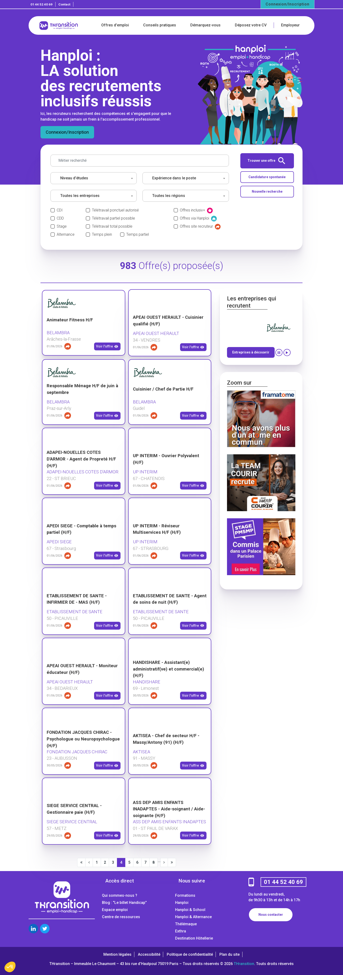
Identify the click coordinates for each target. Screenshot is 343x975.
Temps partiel (137, 234)
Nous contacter (270, 914)
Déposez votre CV (251, 25)
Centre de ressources (121, 917)
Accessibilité (149, 954)
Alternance (66, 234)
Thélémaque (186, 924)
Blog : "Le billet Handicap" (124, 902)
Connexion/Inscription (287, 4)
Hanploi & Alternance (193, 917)
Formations (185, 895)
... (159, 860)
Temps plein (102, 234)
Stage (62, 226)
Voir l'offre (107, 346)
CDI (60, 210)
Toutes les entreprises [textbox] (80, 195)
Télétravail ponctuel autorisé (115, 210)
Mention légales (117, 954)
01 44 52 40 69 (41, 4)
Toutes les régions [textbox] (168, 195)
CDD (60, 218)
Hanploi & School (190, 909)
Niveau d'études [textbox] (74, 178)
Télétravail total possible (112, 226)
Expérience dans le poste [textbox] (174, 178)
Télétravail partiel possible (113, 218)
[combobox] (93, 178)
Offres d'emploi (115, 25)
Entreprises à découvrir (250, 352)
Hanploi (181, 902)
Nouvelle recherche (267, 191)
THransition (244, 963)
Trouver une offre (266, 161)
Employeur (290, 25)
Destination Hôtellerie (194, 938)
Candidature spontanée (267, 177)
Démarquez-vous (205, 25)
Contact (64, 4)
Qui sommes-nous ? (119, 895)
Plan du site (229, 954)
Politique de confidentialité (190, 954)
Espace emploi (115, 909)
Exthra (180, 931)
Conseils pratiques (159, 25)
